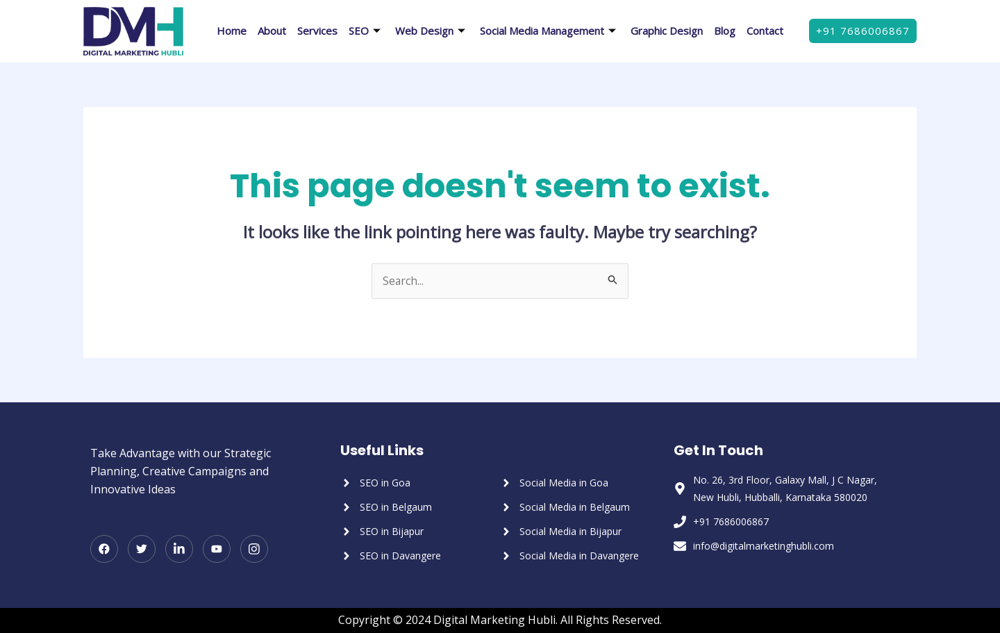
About (272, 31)
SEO (366, 31)
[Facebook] (104, 550)
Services (317, 31)
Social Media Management (549, 31)
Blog (724, 31)
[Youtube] (217, 550)
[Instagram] (254, 550)
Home (232, 31)
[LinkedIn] (179, 550)
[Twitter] (142, 550)
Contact (765, 31)
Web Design (432, 31)
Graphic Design (667, 31)
